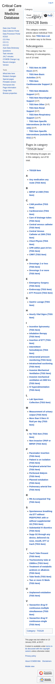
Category (31, 631)
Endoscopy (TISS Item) (40, 289)
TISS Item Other (36, 104)
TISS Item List (43, 36)
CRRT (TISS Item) (37, 254)
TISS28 (40, 631)
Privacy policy (30, 656)
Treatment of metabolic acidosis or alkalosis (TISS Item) (40, 569)
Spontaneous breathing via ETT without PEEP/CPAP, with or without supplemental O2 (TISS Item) (40, 517)
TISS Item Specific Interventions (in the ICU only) (38, 124)
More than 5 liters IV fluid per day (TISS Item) (39, 421)
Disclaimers (46, 661)
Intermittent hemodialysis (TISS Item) (38, 350)
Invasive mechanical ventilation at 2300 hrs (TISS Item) (40, 380)
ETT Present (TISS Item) (41, 293)
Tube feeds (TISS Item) (40, 576)
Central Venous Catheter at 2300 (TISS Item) (40, 234)
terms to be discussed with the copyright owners (38, 648)
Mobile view (29, 666)
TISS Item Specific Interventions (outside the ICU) (39, 134)
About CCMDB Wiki (33, 661)
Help (47, 15)
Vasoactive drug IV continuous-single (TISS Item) (38, 621)
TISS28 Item (35, 170)
